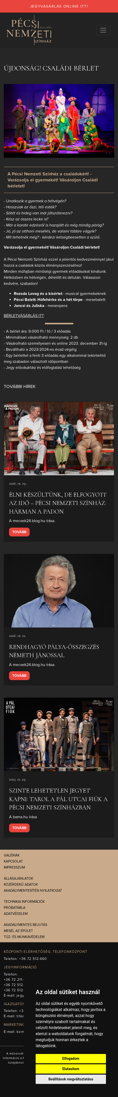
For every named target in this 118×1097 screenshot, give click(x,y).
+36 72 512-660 (33, 959)
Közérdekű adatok (21, 884)
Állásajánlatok (18, 878)
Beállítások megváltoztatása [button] (70, 1079)
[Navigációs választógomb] (103, 30)
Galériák (12, 855)
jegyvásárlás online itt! (59, 6)
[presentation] (59, 438)
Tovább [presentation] (19, 532)
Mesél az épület (18, 931)
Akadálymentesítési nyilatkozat (33, 890)
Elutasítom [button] (70, 1069)
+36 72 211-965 (17, 979)
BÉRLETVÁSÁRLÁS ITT (24, 315)
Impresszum (14, 867)
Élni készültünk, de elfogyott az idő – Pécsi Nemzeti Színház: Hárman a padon (58, 503)
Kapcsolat (13, 861)
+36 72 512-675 (17, 990)
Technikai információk (24, 901)
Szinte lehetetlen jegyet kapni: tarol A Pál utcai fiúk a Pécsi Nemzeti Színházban (58, 799)
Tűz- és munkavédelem (24, 937)
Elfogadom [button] (70, 1058)
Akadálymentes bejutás (25, 925)
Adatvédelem (16, 914)
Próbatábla (14, 908)
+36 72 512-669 (17, 985)
